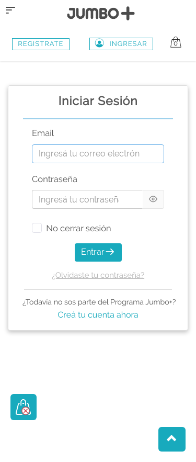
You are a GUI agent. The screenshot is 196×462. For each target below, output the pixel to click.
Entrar (98, 251)
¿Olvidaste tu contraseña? (98, 275)
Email (43, 134)
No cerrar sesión (78, 229)
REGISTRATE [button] (40, 44)
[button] (172, 439)
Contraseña (54, 180)
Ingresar (121, 43)
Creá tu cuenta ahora (98, 315)
